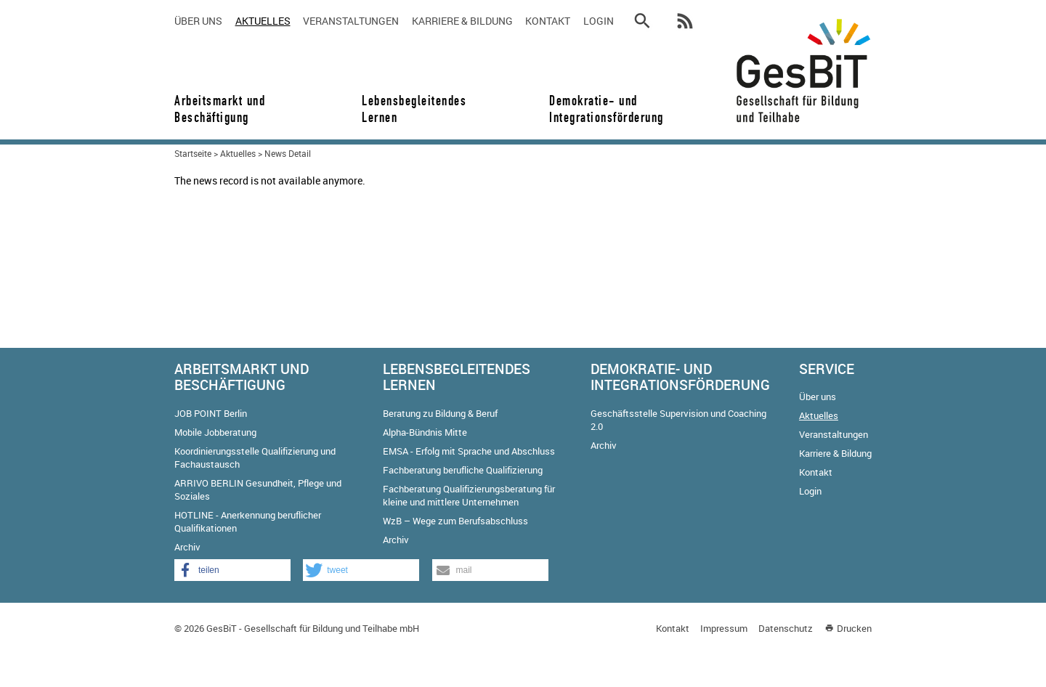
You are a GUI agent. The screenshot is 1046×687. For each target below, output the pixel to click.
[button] (232, 570)
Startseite (192, 153)
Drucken (854, 628)
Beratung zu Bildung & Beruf (440, 413)
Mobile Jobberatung (215, 432)
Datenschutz (785, 628)
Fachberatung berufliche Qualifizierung (463, 469)
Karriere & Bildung (462, 21)
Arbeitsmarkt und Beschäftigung (219, 109)
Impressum (723, 628)
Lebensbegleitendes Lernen (414, 109)
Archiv (187, 546)
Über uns (198, 21)
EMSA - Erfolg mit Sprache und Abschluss (469, 451)
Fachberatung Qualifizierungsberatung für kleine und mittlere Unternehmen (469, 495)
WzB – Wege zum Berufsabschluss (455, 520)
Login (598, 21)
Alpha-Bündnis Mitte (425, 432)
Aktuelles (263, 21)
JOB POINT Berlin (210, 413)
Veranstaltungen (351, 21)
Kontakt (547, 21)
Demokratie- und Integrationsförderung (601, 109)
